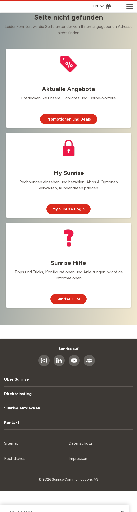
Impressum (78, 458)
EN (98, 6)
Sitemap (11, 443)
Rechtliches (14, 458)
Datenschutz (80, 443)
